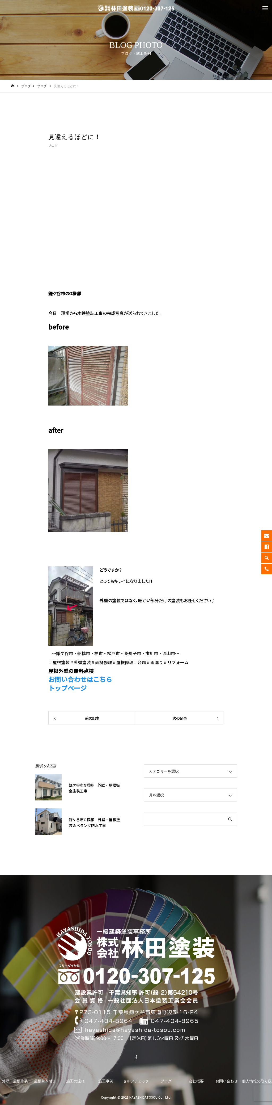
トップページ (67, 688)
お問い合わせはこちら (80, 679)
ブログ (52, 145)
